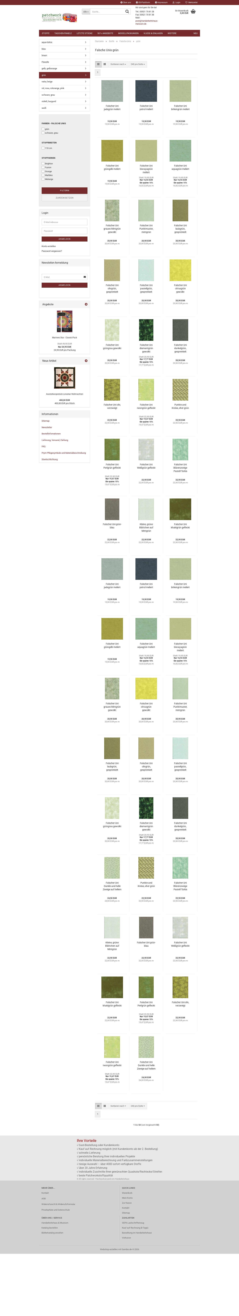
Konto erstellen (49, 308)
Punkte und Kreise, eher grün (180, 469)
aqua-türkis (47, 104)
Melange (47, 241)
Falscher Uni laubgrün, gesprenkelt (180, 291)
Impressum (161, 2)
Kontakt (45, 1255)
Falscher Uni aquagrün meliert (180, 230)
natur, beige (47, 144)
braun (44, 117)
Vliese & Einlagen (153, 33)
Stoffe (45, 33)
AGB (43, 1261)
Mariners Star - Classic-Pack (64, 400)
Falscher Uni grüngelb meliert (112, 230)
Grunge (47, 233)
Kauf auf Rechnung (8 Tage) (135, 1290)
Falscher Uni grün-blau (112, 588)
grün (44, 137)
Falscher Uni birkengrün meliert (180, 170)
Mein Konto (127, 1260)
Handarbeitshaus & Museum (54, 1285)
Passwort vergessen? (52, 313)
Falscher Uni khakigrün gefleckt (180, 588)
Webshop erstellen (109, 1311)
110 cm (47, 210)
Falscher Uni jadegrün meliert (112, 170)
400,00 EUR (64, 462)
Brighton (47, 225)
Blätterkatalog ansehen (52, 1295)
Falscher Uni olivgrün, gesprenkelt (112, 350)
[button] (10, 69)
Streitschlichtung (50, 521)
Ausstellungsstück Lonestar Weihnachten (64, 456)
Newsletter (47, 489)
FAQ (43, 508)
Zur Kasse (127, 1265)
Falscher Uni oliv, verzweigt (112, 469)
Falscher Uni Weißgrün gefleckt (146, 528)
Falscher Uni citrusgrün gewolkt (180, 350)
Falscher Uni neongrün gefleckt (146, 469)
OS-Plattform (143, 2)
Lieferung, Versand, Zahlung (55, 502)
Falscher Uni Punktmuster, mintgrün (146, 291)
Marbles (47, 237)
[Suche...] (86, 12)
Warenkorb (127, 1255)
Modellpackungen (128, 33)
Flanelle (45, 124)
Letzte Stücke (84, 33)
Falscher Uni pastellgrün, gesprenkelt (146, 350)
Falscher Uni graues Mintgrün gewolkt (112, 291)
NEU (196, 33)
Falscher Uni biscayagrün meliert (146, 231)
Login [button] (176, 2)
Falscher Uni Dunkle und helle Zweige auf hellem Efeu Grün (112, 948)
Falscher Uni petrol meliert (146, 170)
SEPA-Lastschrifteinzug (133, 1285)
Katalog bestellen (49, 1290)
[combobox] (118, 126)
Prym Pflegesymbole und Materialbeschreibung (64, 515)
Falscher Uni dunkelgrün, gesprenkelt (180, 410)
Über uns (125, 2)
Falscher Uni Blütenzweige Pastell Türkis (180, 530)
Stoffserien (48, 220)
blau (44, 111)
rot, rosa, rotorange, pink (53, 150)
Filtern (64, 252)
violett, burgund (49, 163)
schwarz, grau (48, 157)
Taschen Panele (63, 33)
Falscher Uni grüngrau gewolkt (112, 409)
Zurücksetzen (65, 260)
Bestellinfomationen (51, 496)
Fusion (46, 229)
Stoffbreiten (49, 205)
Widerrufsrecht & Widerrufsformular (58, 1266)
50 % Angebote (105, 33)
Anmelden (65, 301)
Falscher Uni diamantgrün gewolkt (146, 410)
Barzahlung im (129, 1295)
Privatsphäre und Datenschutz (55, 1272)
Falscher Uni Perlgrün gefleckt (112, 528)
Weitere (172, 33)
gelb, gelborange (49, 130)
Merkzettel (191, 2)
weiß (44, 170)
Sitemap (45, 483)
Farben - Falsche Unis (54, 185)
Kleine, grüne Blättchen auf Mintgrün (146, 589)
